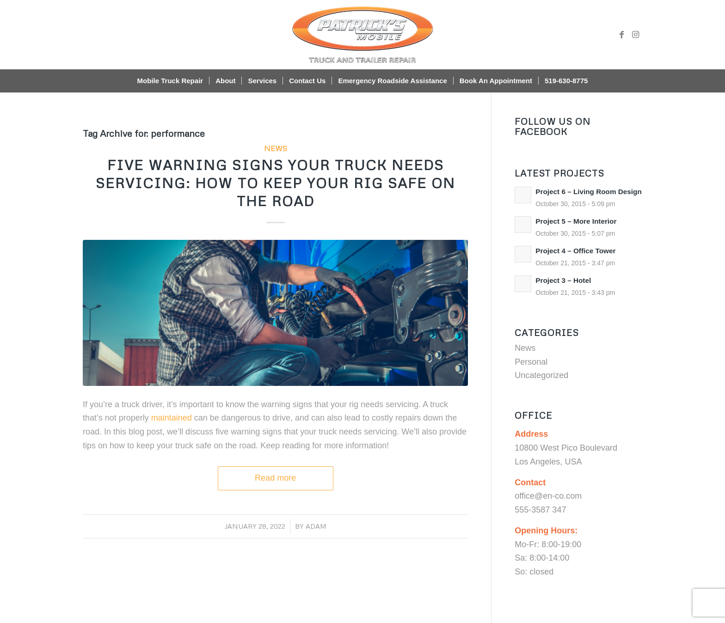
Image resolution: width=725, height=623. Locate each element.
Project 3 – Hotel (563, 280)
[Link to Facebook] (621, 35)
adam (316, 526)
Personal (531, 361)
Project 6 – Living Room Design (588, 191)
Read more (275, 478)
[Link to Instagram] (635, 35)
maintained (171, 417)
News (275, 148)
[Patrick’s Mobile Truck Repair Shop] (362, 34)
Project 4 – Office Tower (575, 251)
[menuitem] (170, 80)
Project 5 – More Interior (575, 221)
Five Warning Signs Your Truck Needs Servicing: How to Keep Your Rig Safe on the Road (275, 182)
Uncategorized (541, 375)
